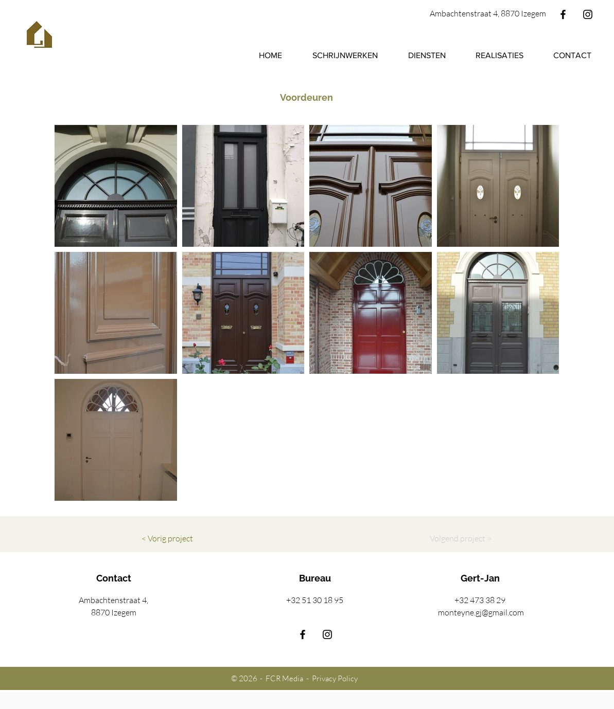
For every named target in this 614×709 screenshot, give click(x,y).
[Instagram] (588, 14)
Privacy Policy (335, 678)
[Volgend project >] (461, 538)
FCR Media (286, 678)
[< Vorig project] (167, 538)
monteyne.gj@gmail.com (481, 612)
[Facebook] (563, 14)
